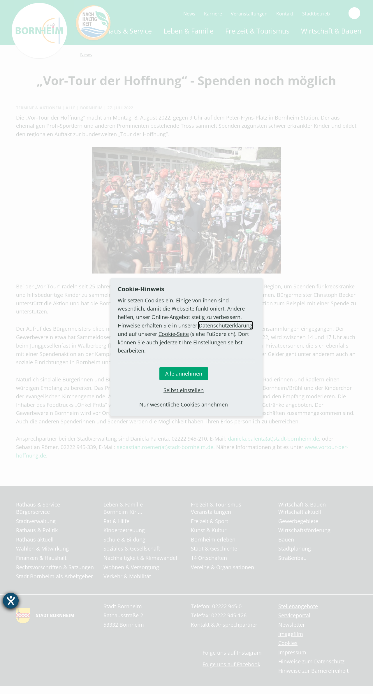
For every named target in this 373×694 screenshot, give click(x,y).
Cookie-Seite (174, 333)
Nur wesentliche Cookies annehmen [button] (183, 404)
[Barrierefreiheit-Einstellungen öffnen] (11, 601)
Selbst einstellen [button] (183, 390)
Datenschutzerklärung (225, 325)
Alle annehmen (183, 373)
